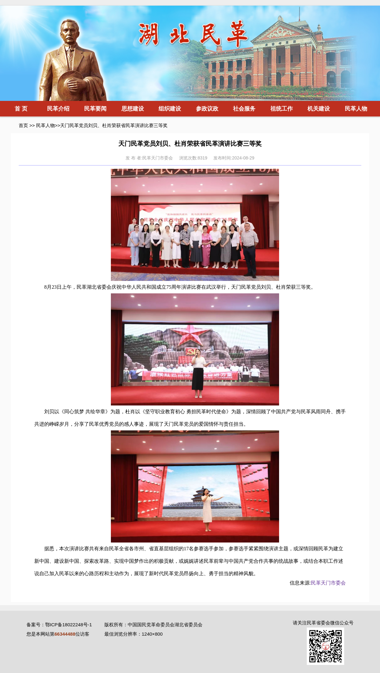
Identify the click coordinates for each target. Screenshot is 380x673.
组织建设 (170, 109)
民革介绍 (58, 109)
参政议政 (207, 109)
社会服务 (244, 109)
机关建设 (318, 109)
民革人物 (356, 109)
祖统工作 (281, 109)
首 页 (21, 109)
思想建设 (132, 109)
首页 (23, 125)
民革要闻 (95, 109)
